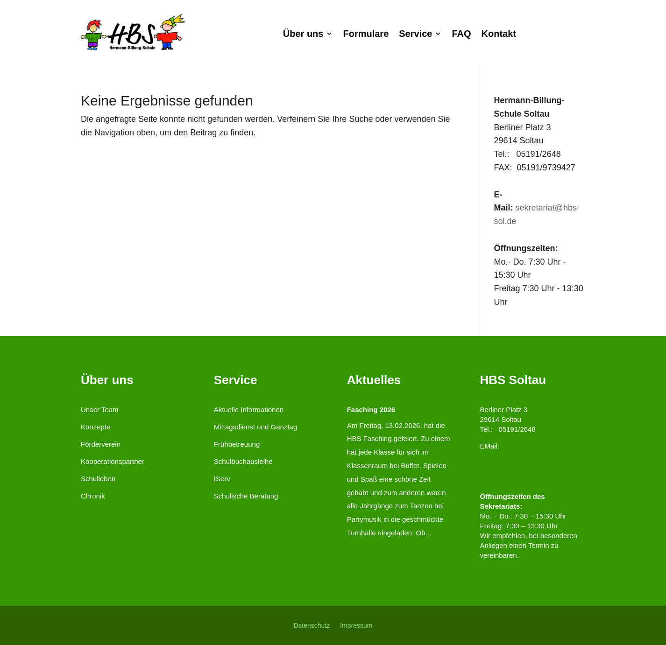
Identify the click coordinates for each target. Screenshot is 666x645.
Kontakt (499, 34)
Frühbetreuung (237, 444)
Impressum (356, 625)
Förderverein (100, 444)
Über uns (303, 34)
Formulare (366, 34)
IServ (222, 479)
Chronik (93, 496)
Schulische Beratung (246, 496)
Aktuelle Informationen (248, 410)
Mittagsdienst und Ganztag (255, 427)
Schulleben (98, 479)
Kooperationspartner (112, 461)
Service (415, 34)
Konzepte (95, 427)
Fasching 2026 (371, 410)
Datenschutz (311, 625)
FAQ (461, 34)
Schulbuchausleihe (243, 461)
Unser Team (100, 410)
